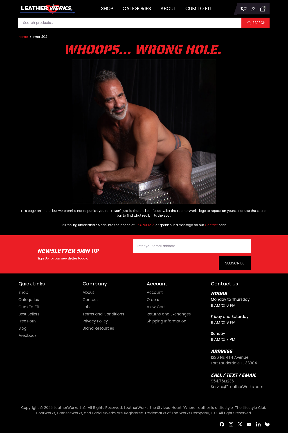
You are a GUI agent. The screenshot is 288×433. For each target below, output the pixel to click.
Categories (137, 9)
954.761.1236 (145, 225)
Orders (153, 300)
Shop (107, 9)
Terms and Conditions (103, 314)
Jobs (87, 307)
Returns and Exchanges (169, 314)
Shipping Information (166, 321)
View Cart (156, 307)
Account (155, 293)
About (168, 9)
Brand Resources (98, 328)
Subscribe (235, 263)
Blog (22, 328)
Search (259, 23)
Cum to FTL (198, 9)
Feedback (27, 336)
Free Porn (27, 321)
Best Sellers (28, 314)
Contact (211, 225)
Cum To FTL (29, 307)
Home (23, 37)
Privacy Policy (95, 321)
